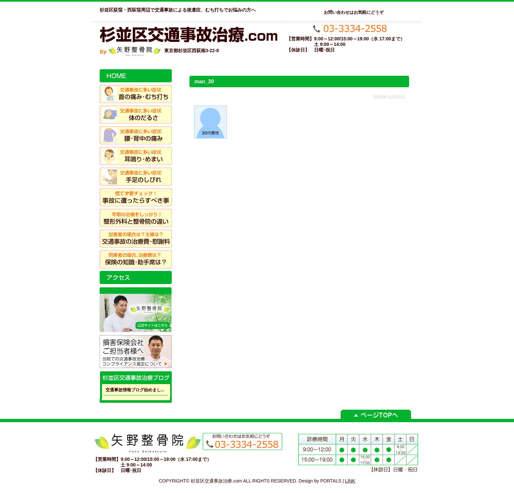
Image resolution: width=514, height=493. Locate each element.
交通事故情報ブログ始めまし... (135, 389)
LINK (350, 480)
